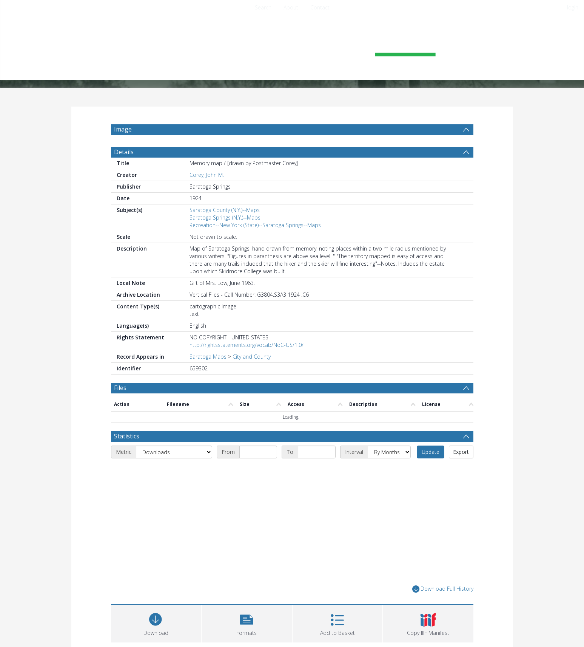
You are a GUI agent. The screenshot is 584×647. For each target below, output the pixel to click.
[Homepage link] (292, 48)
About (291, 7)
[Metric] (174, 452)
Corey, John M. (207, 174)
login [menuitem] (572, 7)
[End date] (317, 452)
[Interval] (389, 452)
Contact (320, 7)
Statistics (126, 436)
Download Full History (442, 589)
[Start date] (258, 452)
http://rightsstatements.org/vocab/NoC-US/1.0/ (247, 344)
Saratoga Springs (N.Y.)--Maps (225, 217)
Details (124, 152)
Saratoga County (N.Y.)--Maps (225, 210)
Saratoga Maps (208, 356)
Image (123, 129)
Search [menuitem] (263, 7)
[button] (247, 623)
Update (430, 451)
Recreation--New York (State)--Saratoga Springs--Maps (255, 225)
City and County (252, 356)
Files (120, 388)
